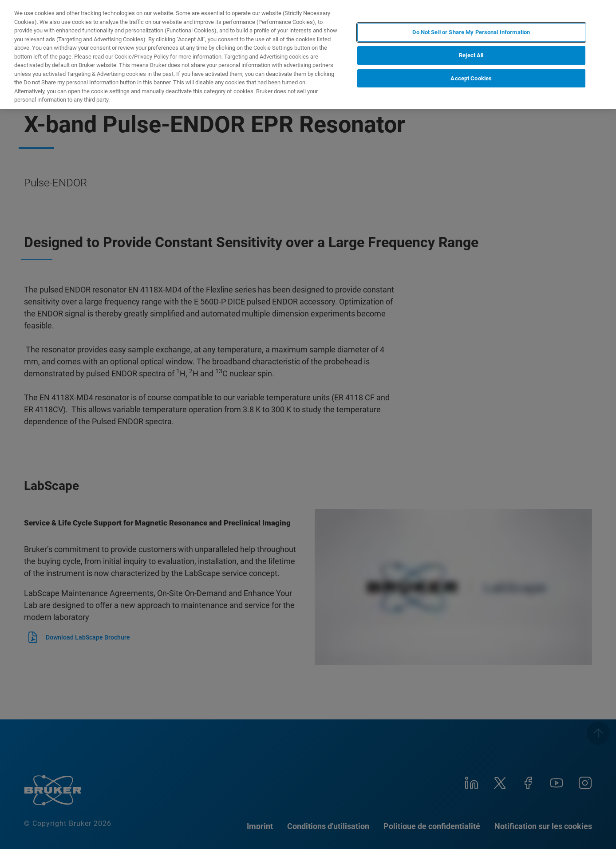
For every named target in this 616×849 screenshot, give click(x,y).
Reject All (471, 55)
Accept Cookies (471, 78)
